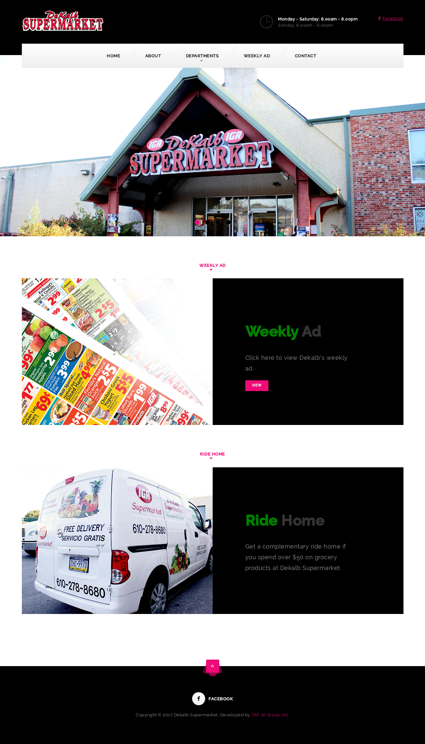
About (153, 55)
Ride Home (212, 454)
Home (113, 55)
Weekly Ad (257, 55)
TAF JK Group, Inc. (270, 714)
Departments (202, 55)
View (257, 385)
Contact (305, 55)
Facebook (389, 18)
